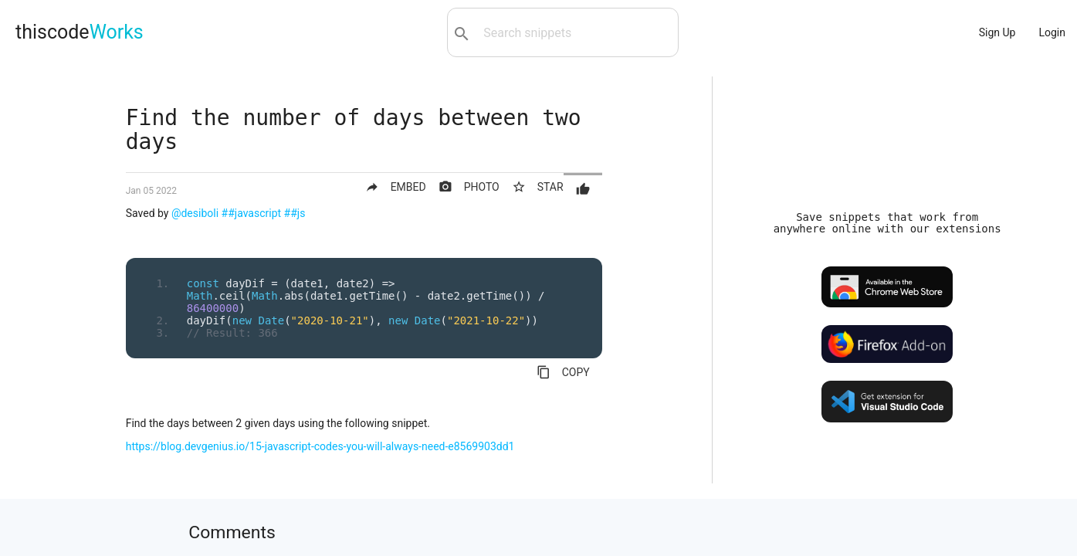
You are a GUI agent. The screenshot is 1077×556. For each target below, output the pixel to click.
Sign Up (997, 32)
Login (1051, 32)
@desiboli (194, 213)
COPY (563, 372)
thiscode (79, 32)
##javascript (252, 213)
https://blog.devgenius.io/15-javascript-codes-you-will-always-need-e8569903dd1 (320, 446)
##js (295, 213)
